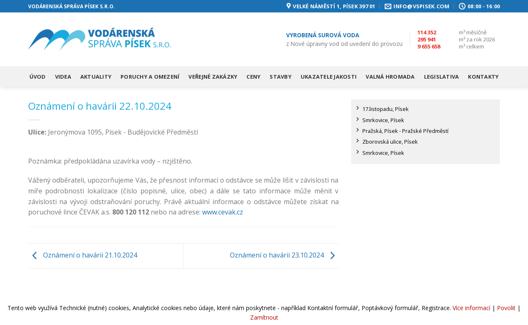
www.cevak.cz (222, 212)
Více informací (471, 308)
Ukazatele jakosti (329, 76)
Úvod (37, 76)
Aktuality (95, 76)
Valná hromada (390, 76)
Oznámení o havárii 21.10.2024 (82, 255)
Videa (63, 76)
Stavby (281, 76)
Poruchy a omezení (150, 76)
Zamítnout (264, 317)
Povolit (506, 308)
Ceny (253, 76)
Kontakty (483, 76)
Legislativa (441, 76)
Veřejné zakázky (212, 76)
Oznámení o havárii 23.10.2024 (284, 255)
